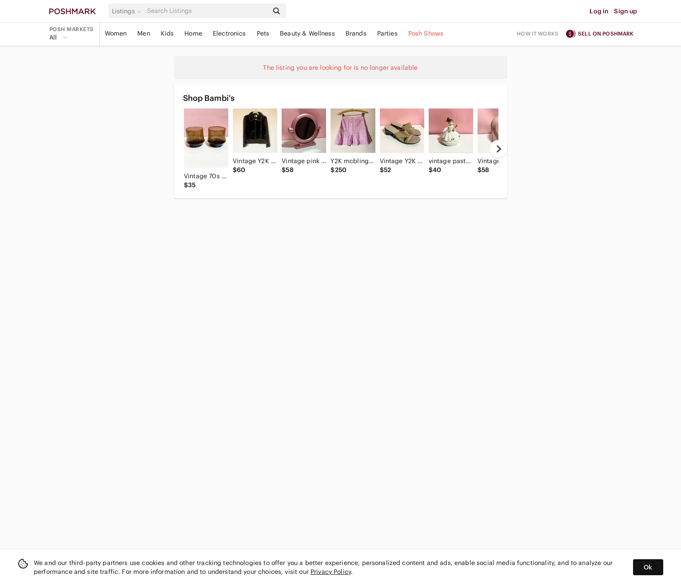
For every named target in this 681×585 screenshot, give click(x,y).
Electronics (229, 33)
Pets (263, 33)
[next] (498, 149)
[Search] (207, 11)
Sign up (625, 11)
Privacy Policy (331, 572)
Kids (167, 33)
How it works (537, 33)
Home (193, 33)
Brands (356, 33)
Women (116, 33)
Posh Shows (426, 33)
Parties (387, 33)
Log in (599, 11)
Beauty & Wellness (307, 33)
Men (143, 33)
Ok (648, 567)
